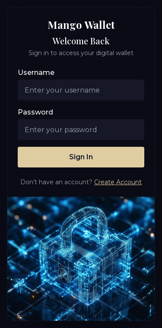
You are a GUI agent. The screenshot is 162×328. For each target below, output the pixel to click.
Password (35, 112)
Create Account (118, 182)
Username (36, 72)
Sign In (81, 157)
